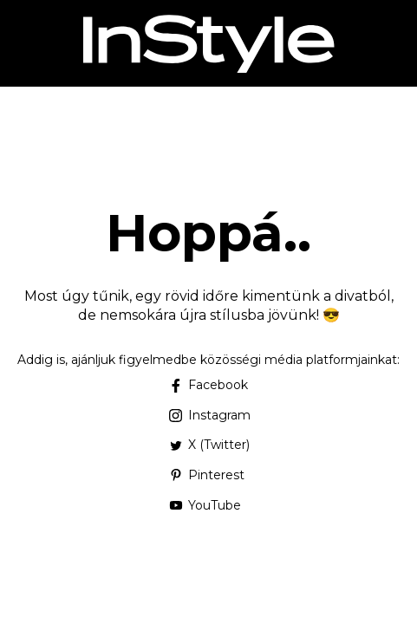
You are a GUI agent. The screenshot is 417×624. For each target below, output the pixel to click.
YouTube (204, 505)
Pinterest (206, 475)
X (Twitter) (208, 444)
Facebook (208, 385)
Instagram (208, 415)
